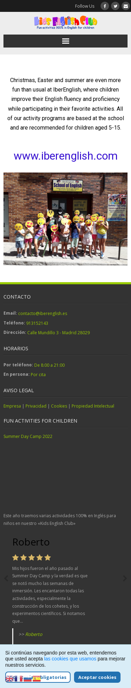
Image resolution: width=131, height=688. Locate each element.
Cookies (59, 406)
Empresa (12, 406)
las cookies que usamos (70, 658)
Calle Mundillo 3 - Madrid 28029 (58, 333)
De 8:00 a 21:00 (49, 365)
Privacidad (36, 406)
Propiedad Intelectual (93, 406)
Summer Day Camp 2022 (27, 436)
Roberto (33, 634)
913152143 (37, 323)
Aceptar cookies (97, 677)
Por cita (38, 375)
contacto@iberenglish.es (42, 313)
